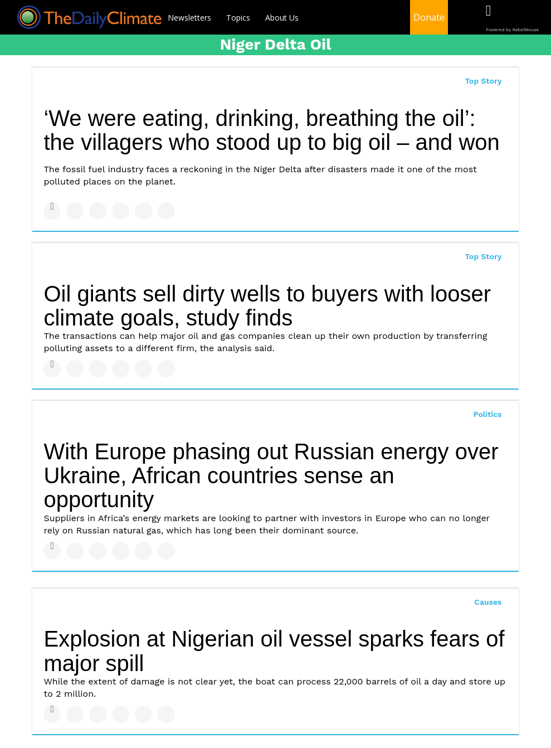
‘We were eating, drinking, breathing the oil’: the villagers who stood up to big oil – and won (271, 130)
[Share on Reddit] (166, 211)
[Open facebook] (488, 18)
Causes (487, 602)
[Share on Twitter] (75, 211)
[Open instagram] (534, 18)
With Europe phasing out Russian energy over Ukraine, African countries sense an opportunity (270, 475)
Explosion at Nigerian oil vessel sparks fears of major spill (273, 650)
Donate (429, 17)
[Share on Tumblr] (120, 211)
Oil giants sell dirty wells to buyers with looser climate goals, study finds (267, 305)
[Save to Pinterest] (143, 211)
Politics (488, 414)
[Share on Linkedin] (97, 211)
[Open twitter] (511, 18)
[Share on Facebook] (52, 211)
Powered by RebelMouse (512, 29)
